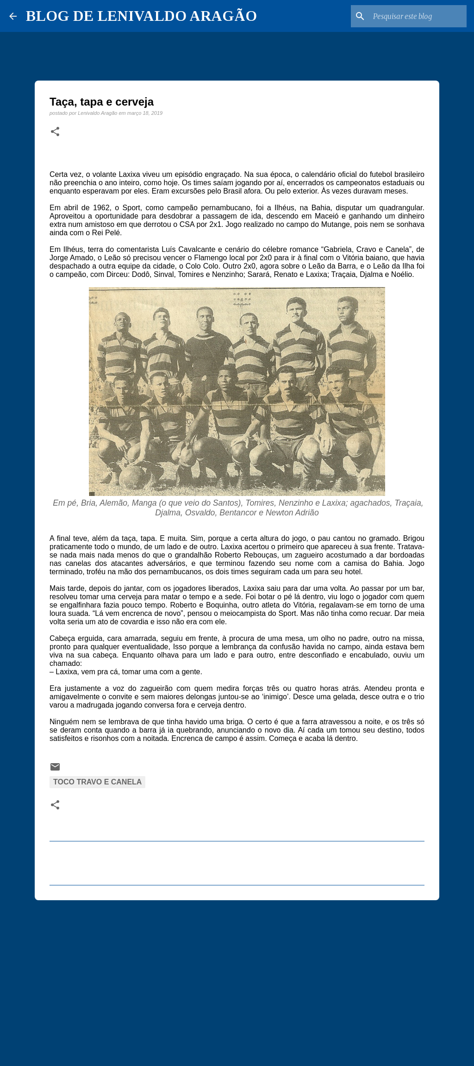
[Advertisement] (237, 979)
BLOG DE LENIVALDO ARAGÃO (141, 15)
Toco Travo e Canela (97, 782)
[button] (55, 132)
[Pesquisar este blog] (418, 16)
